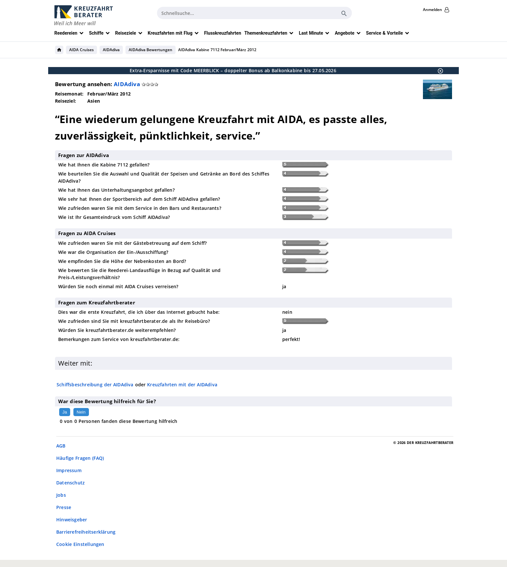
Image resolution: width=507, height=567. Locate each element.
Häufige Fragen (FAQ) (80, 458)
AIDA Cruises (81, 49)
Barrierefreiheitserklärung (85, 532)
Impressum (68, 470)
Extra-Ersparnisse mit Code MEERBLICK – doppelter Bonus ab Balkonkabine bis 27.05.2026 (233, 70)
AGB (61, 446)
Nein (81, 412)
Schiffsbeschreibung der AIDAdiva (95, 384)
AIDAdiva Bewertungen (151, 49)
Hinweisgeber (71, 519)
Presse (63, 507)
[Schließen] (438, 70)
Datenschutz (70, 483)
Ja (64, 412)
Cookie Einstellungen (80, 544)
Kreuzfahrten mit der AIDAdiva (182, 384)
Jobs (61, 495)
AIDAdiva (111, 49)
